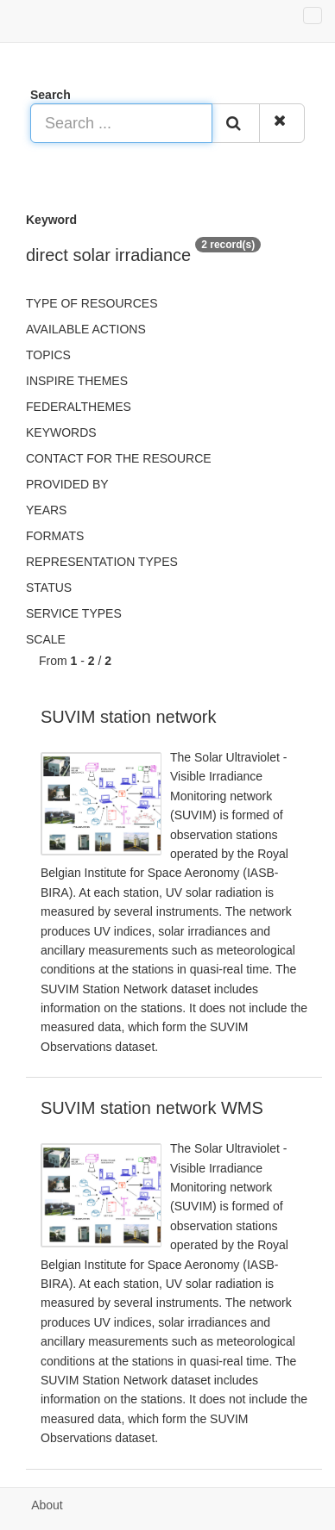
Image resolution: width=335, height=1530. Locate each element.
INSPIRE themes (77, 381)
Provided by (67, 484)
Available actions (86, 329)
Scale (46, 639)
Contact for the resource (119, 458)
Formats (55, 536)
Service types (74, 613)
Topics (48, 355)
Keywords (61, 432)
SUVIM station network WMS (152, 1107)
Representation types (102, 562)
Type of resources (91, 303)
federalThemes (78, 407)
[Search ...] (121, 123)
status (49, 587)
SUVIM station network (128, 716)
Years (46, 510)
